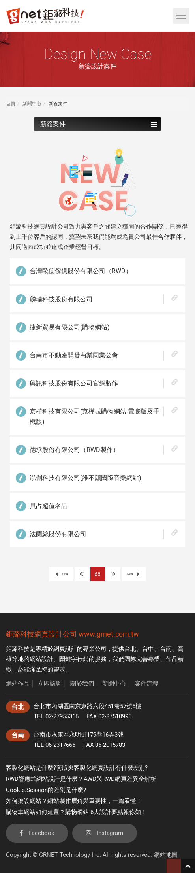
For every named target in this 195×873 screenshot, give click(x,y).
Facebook (37, 833)
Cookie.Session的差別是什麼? (46, 790)
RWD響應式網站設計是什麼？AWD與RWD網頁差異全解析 (81, 778)
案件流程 (146, 683)
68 (97, 574)
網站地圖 (166, 854)
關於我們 (82, 683)
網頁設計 (65, 648)
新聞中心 (31, 103)
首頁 (10, 103)
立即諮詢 (50, 683)
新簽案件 (98, 124)
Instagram (104, 833)
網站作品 (18, 683)
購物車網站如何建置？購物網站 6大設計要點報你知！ (76, 812)
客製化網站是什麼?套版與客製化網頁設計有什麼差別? (77, 767)
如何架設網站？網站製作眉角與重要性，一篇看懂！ (74, 801)
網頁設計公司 (55, 634)
